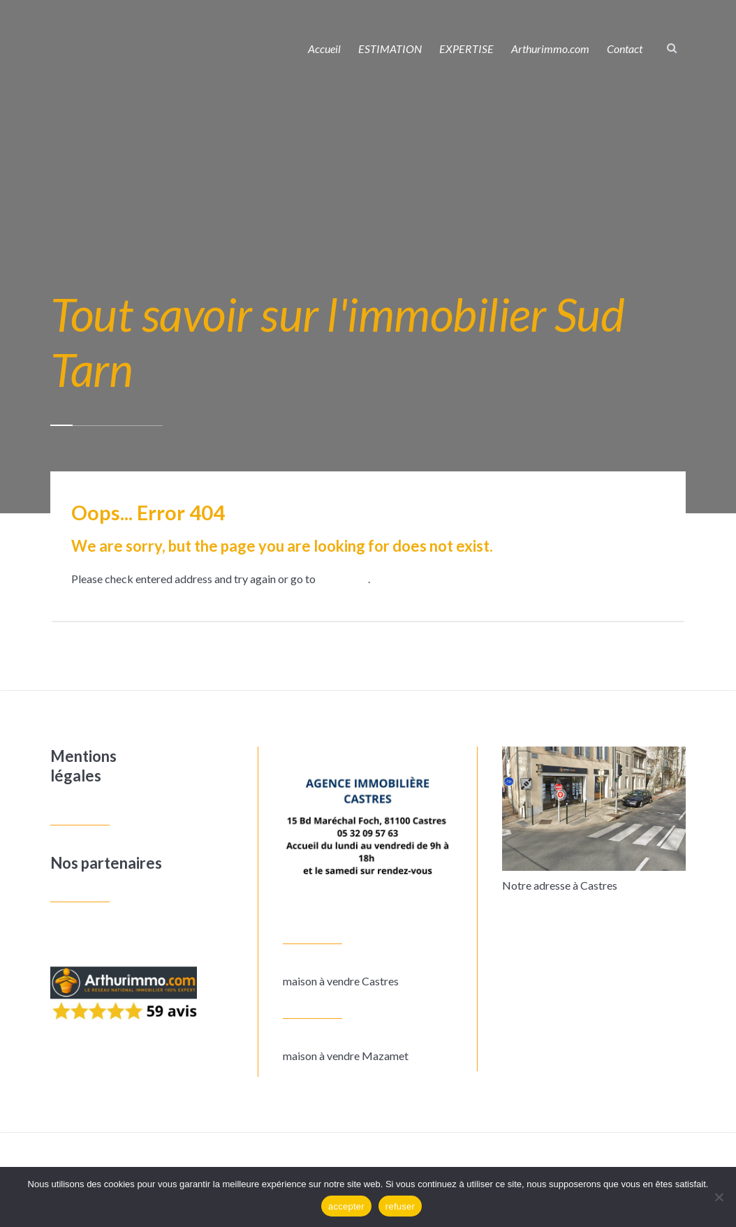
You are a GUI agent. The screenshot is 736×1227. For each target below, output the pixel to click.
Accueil (324, 48)
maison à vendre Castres (341, 980)
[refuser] (719, 1197)
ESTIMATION (390, 48)
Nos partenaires (106, 862)
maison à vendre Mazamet (346, 1055)
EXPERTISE (466, 48)
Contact (624, 48)
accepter (346, 1206)
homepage (343, 578)
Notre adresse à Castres (559, 885)
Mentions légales (83, 766)
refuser (400, 1206)
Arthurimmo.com (550, 48)
